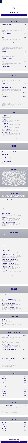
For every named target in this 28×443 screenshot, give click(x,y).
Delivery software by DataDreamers (14, 439)
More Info (14, 15)
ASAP (19, 3)
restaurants (7, 441)
